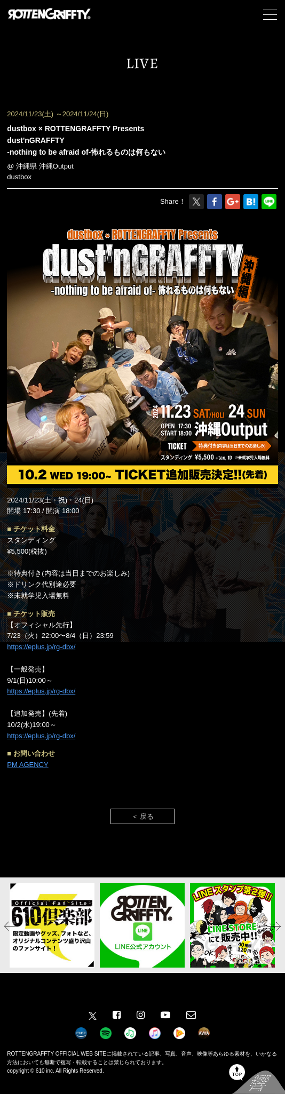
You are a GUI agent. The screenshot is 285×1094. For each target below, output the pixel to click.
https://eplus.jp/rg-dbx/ (41, 647)
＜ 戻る (142, 816)
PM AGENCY (27, 765)
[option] (52, 925)
